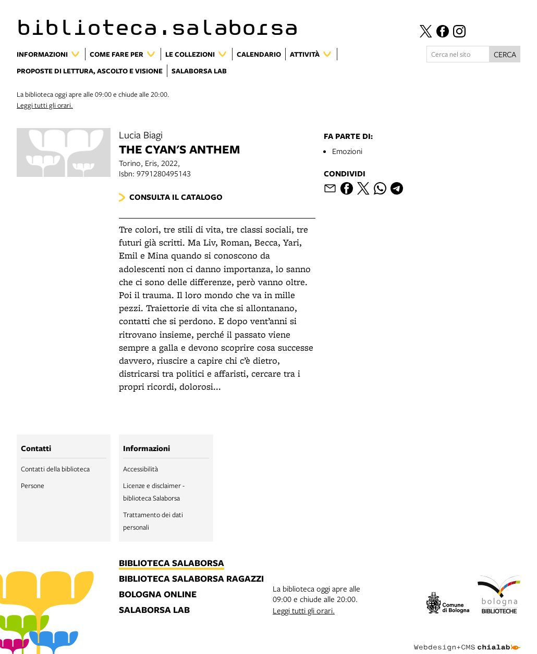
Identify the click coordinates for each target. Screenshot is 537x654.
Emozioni (347, 151)
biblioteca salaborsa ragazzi (191, 579)
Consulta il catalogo (176, 196)
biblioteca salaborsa (171, 563)
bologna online (158, 594)
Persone (32, 485)
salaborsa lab (154, 610)
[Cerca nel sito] (458, 54)
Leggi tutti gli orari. (45, 105)
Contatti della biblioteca (55, 468)
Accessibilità (140, 468)
